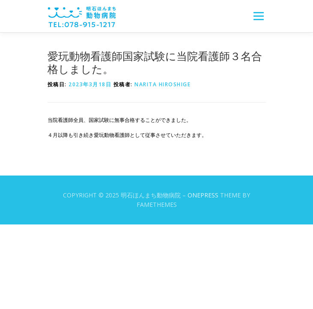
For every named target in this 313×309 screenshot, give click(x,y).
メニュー (258, 16)
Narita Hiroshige (162, 84)
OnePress (203, 195)
